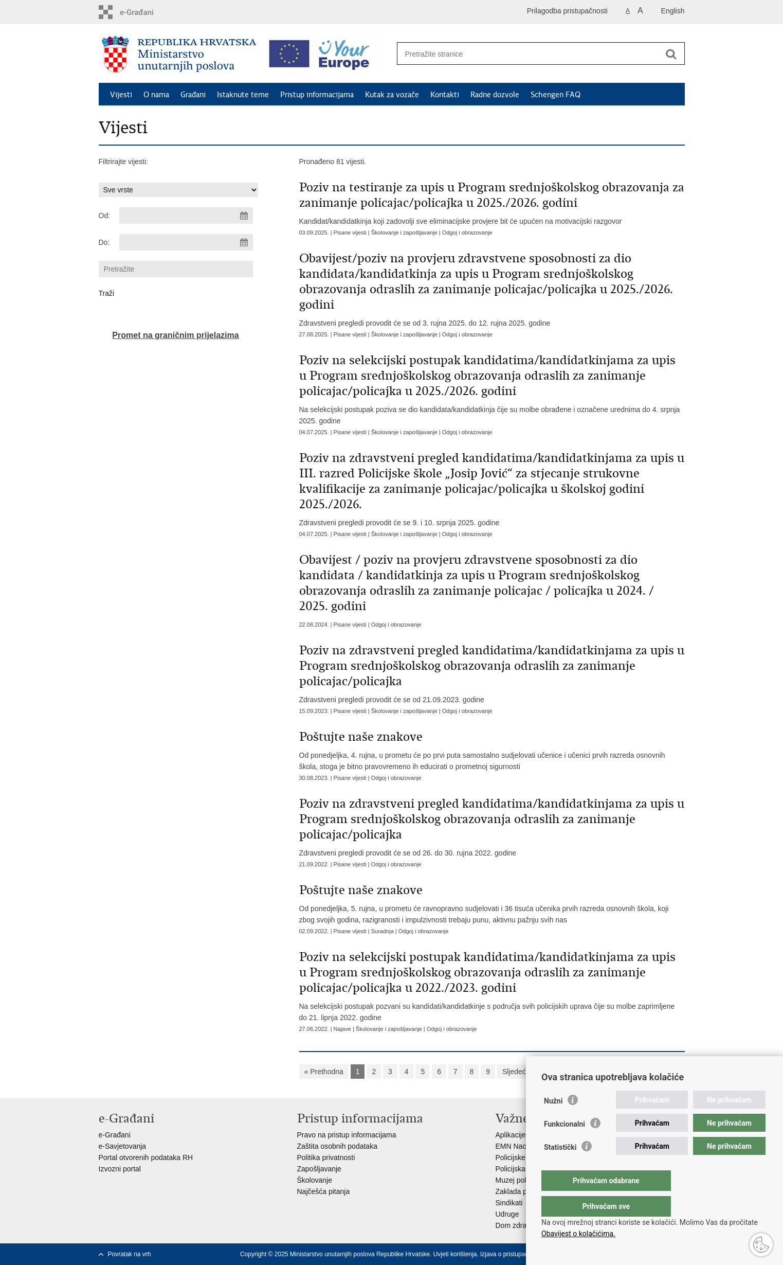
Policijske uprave (523, 1157)
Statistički (560, 1168)
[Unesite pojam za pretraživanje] (530, 53)
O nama (156, 94)
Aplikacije (511, 1135)
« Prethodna (323, 1071)
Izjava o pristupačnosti (510, 1254)
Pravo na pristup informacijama (346, 1135)
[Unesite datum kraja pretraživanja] (186, 242)
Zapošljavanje (319, 1169)
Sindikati (509, 1203)
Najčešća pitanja (323, 1191)
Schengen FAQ (555, 94)
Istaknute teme (243, 94)
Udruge (507, 1214)
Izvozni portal (120, 1169)
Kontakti (444, 94)
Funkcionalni (564, 1145)
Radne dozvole (494, 94)
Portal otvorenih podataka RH (146, 1157)
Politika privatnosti (326, 1157)
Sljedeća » (519, 1071)
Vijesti (121, 94)
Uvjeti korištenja (455, 1254)
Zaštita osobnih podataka (337, 1146)
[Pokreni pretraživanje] (671, 54)
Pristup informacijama (317, 94)
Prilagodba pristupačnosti (567, 11)
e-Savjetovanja (123, 1146)
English (673, 11)
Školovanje (315, 1180)
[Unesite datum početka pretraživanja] (186, 215)
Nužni (553, 1121)
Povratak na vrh (129, 1254)
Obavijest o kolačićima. (578, 1234)
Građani (193, 94)
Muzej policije (517, 1180)
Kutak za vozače (392, 94)
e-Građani (115, 1135)
